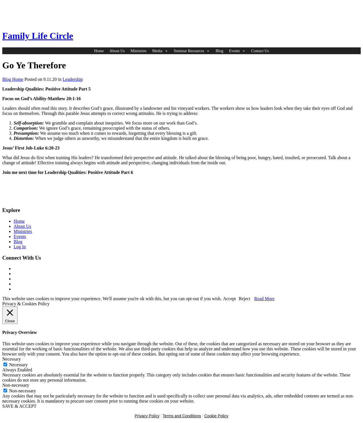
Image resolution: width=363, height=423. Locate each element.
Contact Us (260, 51)
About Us (117, 51)
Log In (20, 246)
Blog (219, 51)
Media (160, 51)
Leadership (73, 79)
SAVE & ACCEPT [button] (19, 406)
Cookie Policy (216, 416)
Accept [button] (229, 298)
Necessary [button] (11, 359)
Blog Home (12, 79)
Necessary (18, 364)
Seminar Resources (192, 51)
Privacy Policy (147, 416)
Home (99, 51)
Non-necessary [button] (15, 385)
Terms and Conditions (181, 416)
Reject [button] (244, 298)
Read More (264, 298)
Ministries (138, 51)
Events (237, 51)
